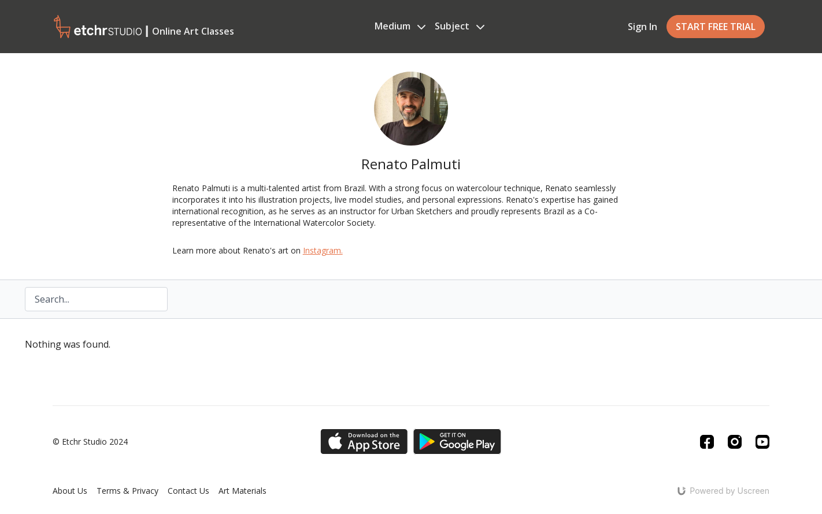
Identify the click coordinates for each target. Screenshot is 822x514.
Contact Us (188, 490)
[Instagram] (735, 442)
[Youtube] (762, 442)
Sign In (642, 26)
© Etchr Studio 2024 (90, 442)
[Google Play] (457, 442)
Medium (400, 26)
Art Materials (242, 490)
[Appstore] (364, 442)
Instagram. (323, 250)
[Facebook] (707, 442)
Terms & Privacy (127, 490)
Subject (459, 26)
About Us (70, 490)
